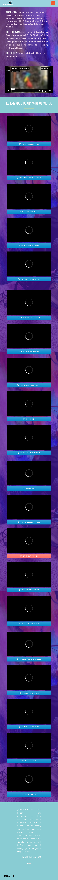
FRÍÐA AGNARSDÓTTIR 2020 (29, 211)
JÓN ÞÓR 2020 (29, 419)
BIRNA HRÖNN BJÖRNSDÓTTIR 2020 (29, 178)
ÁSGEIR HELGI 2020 (29, 488)
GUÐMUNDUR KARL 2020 (29, 556)
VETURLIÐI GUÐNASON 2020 (29, 623)
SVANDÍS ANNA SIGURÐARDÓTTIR (29, 453)
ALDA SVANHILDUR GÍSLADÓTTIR (29, 318)
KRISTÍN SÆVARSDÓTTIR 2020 (29, 590)
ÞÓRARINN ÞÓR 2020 (29, 794)
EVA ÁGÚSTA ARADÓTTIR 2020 (29, 522)
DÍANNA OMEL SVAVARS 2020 (29, 351)
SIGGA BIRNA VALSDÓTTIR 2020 (29, 279)
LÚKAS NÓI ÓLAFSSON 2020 (29, 693)
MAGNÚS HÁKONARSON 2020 (29, 245)
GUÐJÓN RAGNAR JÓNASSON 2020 (29, 385)
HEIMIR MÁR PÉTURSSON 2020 (29, 727)
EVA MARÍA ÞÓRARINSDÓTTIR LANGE (29, 659)
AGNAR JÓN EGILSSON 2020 (29, 144)
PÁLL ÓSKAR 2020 (29, 760)
